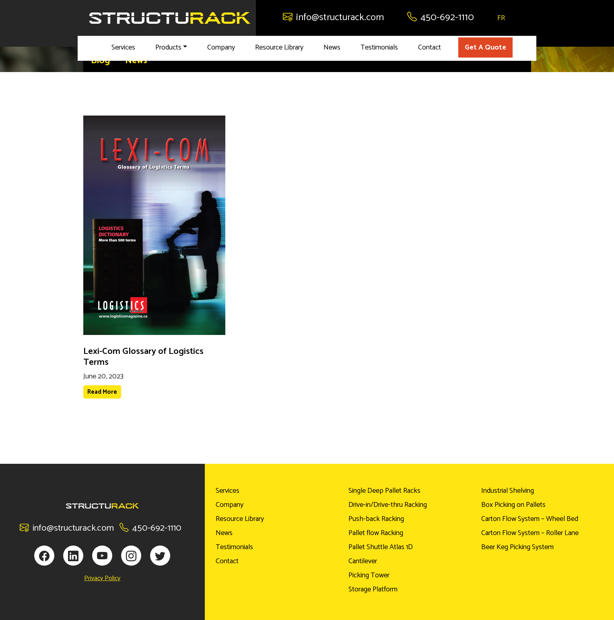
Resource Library (279, 47)
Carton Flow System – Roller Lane (530, 533)
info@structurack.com (333, 17)
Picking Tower (368, 575)
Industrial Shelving (507, 491)
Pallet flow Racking (375, 533)
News (331, 47)
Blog (100, 60)
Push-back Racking (376, 519)
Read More (102, 392)
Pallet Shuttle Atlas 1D (380, 547)
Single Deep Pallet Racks (384, 491)
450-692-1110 (440, 17)
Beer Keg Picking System (517, 547)
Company (221, 47)
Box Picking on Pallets (513, 505)
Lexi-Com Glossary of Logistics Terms (143, 357)
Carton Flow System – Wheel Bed (529, 519)
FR (501, 18)
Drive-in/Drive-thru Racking (387, 505)
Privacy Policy (102, 578)
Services (123, 47)
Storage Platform (373, 589)
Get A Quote (485, 47)
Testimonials (379, 47)
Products (168, 47)
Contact (429, 47)
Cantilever (362, 561)
